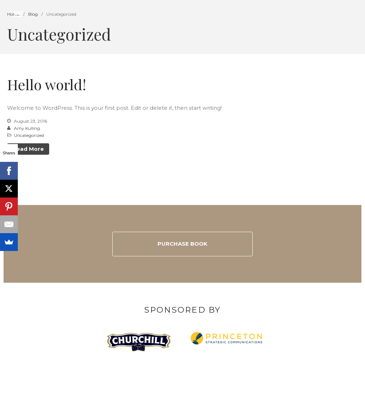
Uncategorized (29, 135)
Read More (28, 148)
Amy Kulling (27, 128)
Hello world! (46, 84)
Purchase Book (182, 243)
